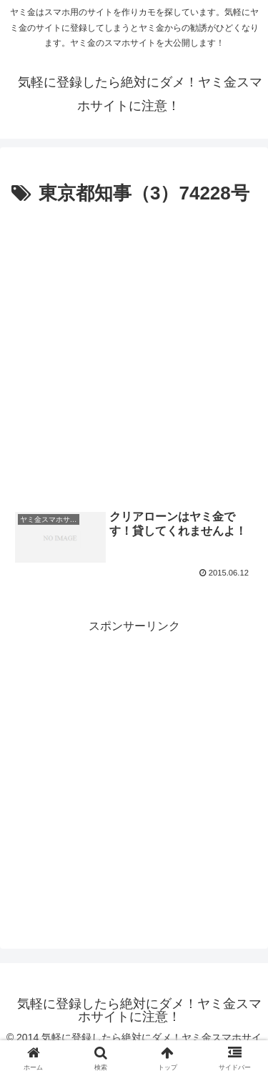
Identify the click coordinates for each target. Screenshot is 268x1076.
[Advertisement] (134, 351)
